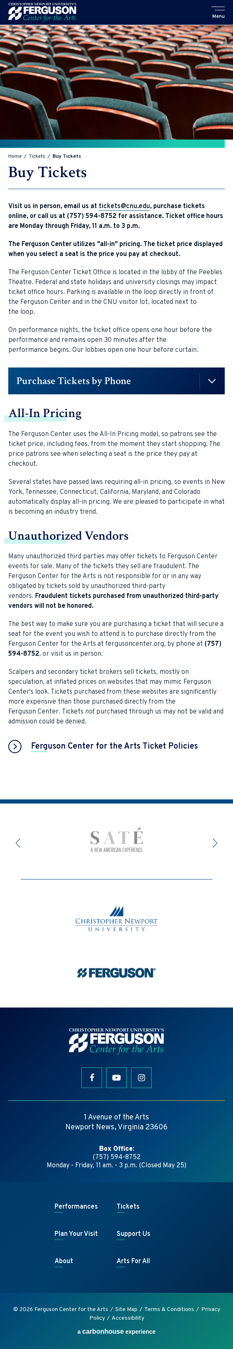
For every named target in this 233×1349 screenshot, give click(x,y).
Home (14, 156)
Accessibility (128, 1318)
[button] (218, 13)
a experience (116, 1331)
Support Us (133, 1234)
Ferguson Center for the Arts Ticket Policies (114, 746)
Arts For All (133, 1261)
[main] (116, 412)
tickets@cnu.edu (124, 206)
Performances (76, 1207)
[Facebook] (91, 1077)
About (64, 1261)
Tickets (37, 156)
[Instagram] (141, 1077)
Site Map (126, 1309)
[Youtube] (116, 1077)
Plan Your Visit (76, 1234)
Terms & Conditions (169, 1309)
